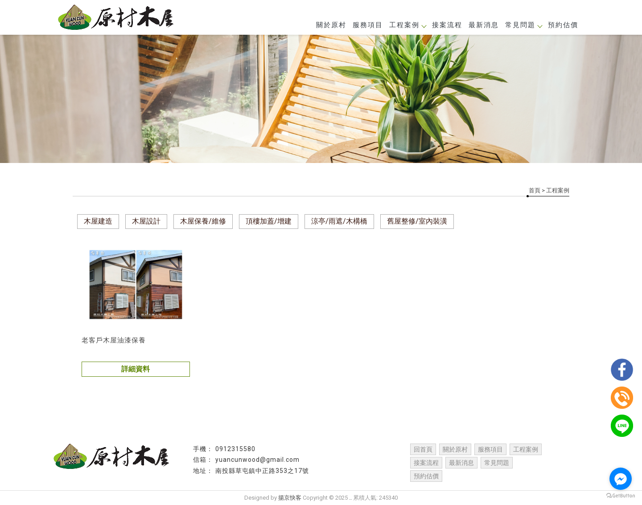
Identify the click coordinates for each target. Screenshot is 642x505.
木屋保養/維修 (203, 221)
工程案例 (407, 25)
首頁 (534, 190)
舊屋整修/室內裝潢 (417, 221)
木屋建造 (98, 221)
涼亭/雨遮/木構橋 (339, 221)
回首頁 (423, 449)
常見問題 (523, 25)
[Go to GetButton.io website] (620, 496)
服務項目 (368, 25)
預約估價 (563, 25)
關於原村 (331, 25)
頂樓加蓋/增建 (269, 221)
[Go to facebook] (620, 479)
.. (350, 497)
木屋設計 (146, 221)
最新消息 (484, 25)
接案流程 (447, 25)
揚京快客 (289, 497)
